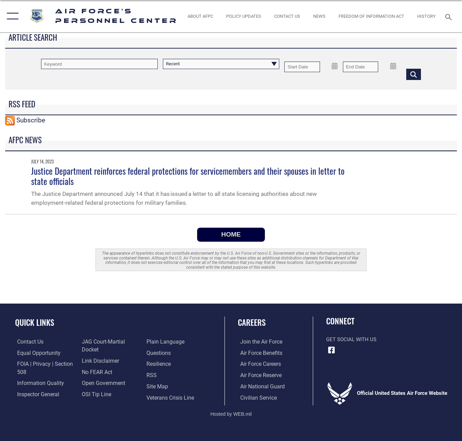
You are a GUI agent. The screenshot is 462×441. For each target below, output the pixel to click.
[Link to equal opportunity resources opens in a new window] (35, 353)
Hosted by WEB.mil (231, 412)
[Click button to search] (413, 74)
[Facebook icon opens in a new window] (331, 350)
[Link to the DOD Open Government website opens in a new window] (101, 375)
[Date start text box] (302, 67)
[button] (11, 16)
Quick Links (34, 322)
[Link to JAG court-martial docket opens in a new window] (110, 342)
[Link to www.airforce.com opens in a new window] (258, 342)
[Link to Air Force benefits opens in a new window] (258, 353)
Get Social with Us (351, 339)
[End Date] (360, 67)
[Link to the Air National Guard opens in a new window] (259, 386)
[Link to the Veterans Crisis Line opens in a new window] (170, 386)
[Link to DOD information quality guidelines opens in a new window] (37, 382)
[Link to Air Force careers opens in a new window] (258, 364)
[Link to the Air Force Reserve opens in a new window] (258, 375)
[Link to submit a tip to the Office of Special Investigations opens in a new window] (94, 386)
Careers (252, 322)
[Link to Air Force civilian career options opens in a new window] (255, 397)
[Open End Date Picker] (393, 66)
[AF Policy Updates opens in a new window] (243, 16)
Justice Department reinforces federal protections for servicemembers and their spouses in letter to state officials (188, 176)
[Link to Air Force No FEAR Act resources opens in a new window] (96, 364)
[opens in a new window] (158, 342)
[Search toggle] (449, 16)
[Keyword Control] (99, 64)
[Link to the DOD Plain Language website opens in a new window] (98, 397)
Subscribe (30, 120)
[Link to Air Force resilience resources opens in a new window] (159, 353)
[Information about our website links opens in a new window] (99, 353)
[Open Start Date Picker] (335, 66)
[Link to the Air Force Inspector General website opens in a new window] (35, 394)
